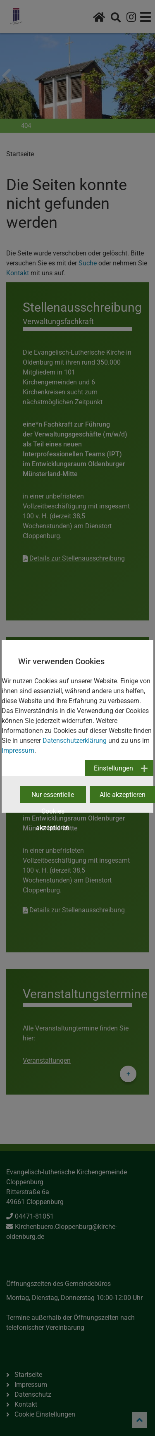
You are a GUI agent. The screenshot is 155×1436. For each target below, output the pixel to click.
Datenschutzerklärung (75, 740)
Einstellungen (113, 768)
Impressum (18, 750)
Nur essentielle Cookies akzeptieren (52, 797)
